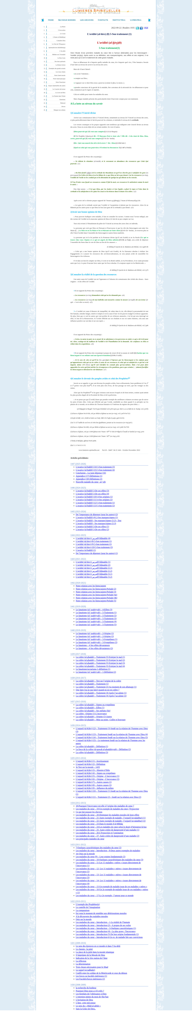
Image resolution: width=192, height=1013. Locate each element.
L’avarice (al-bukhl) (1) (86, 550)
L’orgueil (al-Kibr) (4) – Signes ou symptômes (95, 773)
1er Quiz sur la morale (85, 854)
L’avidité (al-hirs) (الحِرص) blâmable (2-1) (94, 568)
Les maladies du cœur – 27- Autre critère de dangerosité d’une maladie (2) (107, 836)
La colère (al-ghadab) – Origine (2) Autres (94, 716)
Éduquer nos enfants (59, 110)
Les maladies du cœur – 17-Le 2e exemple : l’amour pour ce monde (105, 895)
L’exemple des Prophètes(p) (88, 904)
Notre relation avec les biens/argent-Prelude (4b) (96, 598)
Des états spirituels (60, 61)
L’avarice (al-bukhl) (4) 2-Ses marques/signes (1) (97, 517)
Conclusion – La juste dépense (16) (91, 473)
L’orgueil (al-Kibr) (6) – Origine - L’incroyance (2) (97, 779)
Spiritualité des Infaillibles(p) (57, 47)
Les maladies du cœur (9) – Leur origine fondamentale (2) (100, 856)
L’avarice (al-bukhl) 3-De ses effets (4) (92, 494)
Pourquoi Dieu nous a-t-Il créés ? (90, 991)
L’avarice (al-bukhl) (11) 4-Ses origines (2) (94, 500)
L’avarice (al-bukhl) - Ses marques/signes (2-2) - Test (98, 520)
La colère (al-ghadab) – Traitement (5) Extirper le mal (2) (100, 660)
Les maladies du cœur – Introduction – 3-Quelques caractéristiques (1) (106, 928)
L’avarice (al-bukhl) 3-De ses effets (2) (92, 529)
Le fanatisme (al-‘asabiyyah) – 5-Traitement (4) (96, 621)
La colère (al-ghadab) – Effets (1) (90, 707)
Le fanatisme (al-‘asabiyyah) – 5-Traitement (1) (96, 612)
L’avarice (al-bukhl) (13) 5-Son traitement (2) (95, 506)
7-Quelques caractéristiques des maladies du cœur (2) (98, 848)
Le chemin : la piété (84, 949)
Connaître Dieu (61, 40)
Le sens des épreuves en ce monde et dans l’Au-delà (98, 946)
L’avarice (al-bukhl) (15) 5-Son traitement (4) (95, 470)
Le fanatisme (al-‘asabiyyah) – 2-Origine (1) (95, 633)
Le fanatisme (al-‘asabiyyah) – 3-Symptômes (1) (96, 639)
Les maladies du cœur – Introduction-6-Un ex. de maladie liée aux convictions (109, 937)
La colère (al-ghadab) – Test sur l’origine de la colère (98, 681)
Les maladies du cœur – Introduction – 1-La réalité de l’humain (103, 922)
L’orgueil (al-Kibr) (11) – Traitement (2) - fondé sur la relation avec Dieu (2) (108, 797)
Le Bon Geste (61, 58)
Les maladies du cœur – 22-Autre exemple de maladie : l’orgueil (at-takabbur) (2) (110, 821)
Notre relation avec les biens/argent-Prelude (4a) (96, 595)
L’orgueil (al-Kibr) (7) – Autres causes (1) (93, 782)
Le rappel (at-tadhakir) (85, 970)
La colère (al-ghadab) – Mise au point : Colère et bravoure (100, 720)
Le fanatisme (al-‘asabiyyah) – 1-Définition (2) (96, 672)
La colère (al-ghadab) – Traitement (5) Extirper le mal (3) (100, 663)
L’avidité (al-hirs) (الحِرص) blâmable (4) (93, 538)
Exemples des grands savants (57, 68)
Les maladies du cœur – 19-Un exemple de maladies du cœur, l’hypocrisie (107, 809)
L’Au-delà (62, 51)
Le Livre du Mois (60, 92)
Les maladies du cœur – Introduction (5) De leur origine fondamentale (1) (107, 934)
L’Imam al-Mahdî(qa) (59, 37)
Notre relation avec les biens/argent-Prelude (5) (96, 601)
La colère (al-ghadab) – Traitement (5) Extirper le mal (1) (100, 657)
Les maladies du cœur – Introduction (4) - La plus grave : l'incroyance (105, 931)
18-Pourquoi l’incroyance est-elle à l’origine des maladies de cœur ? (105, 806)
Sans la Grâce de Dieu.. (86, 1009)
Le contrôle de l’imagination (88, 907)
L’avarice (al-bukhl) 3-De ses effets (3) (92, 491)
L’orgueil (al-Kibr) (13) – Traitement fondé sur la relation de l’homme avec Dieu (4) (112, 734)
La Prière (62, 26)
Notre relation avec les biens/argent (91, 586)
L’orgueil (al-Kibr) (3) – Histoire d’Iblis (93, 770)
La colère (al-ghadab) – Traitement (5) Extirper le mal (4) (100, 666)
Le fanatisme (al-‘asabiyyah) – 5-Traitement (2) (96, 615)
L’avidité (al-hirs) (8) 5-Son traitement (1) (94, 541)
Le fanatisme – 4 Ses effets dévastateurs (93, 645)
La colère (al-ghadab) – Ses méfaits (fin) (93, 711)
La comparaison (82, 910)
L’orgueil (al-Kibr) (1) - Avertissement (92, 761)
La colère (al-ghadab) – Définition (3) (92, 752)
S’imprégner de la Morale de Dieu (90, 955)
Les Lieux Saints (60, 72)
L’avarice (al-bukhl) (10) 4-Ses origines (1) (94, 497)
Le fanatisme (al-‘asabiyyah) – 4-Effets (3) (94, 609)
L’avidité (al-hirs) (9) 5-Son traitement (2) (94, 544)
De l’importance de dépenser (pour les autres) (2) (97, 514)
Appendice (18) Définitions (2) (89, 479)
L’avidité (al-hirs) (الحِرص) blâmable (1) (93, 562)
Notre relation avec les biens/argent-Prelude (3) (96, 592)
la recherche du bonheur (86, 988)
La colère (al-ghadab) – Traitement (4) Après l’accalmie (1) (101, 693)
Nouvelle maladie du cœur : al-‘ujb (91, 482)
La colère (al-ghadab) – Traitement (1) (92, 684)
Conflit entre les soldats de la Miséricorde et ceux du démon (101, 973)
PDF (146, 28)
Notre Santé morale (59, 75)
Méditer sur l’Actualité (58, 54)
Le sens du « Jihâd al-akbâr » (88, 1006)
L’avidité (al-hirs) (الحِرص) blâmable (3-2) (94, 577)
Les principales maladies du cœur (90, 839)
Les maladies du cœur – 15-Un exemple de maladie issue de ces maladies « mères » (111, 886)
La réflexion (81, 961)
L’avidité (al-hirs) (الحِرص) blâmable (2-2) (94, 571)
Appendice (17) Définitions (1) (89, 476)
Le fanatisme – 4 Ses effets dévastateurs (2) (94, 648)
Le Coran (62, 33)
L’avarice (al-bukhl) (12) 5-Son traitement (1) (95, 503)
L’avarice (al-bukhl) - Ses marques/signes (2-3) (96, 523)
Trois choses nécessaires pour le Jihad (92, 967)
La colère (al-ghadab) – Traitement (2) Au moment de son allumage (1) (106, 687)
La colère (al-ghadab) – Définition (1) (92, 746)
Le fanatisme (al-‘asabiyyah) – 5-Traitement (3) (96, 618)
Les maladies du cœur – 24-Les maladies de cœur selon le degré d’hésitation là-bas (111, 827)
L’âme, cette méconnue (85, 1003)
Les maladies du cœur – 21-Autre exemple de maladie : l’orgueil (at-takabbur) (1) (110, 818)
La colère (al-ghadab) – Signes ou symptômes (95, 705)
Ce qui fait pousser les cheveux (89, 812)
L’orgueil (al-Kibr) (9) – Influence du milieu (94, 788)
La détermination (83, 964)
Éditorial (62, 103)
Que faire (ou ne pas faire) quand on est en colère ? (97, 690)
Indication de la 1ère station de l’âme (91, 958)
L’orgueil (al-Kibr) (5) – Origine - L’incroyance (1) (97, 776)
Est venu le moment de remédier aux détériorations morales (101, 913)
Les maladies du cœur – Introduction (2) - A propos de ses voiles (103, 925)
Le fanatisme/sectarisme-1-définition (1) (93, 669)
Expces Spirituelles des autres (56, 85)
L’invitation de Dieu (84, 1000)
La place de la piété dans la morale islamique (95, 952)
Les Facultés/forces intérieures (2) (90, 979)
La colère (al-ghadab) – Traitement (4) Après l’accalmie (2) (101, 696)
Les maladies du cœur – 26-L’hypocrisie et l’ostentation (99, 833)
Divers (63, 106)
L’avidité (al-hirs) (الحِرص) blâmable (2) (93, 565)
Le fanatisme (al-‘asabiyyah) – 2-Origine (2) (95, 636)
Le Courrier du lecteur (59, 89)
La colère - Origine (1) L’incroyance (91, 714)
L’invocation (61, 30)
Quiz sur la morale (84, 919)
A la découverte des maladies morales (92, 916)
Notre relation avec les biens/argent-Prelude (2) (96, 589)
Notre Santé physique (59, 78)
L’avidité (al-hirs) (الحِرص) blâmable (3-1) (94, 574)
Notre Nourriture (60, 82)
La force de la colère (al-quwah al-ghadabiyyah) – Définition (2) (103, 749)
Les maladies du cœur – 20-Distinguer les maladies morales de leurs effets (107, 815)
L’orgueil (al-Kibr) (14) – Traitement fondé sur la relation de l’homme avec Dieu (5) (112, 737)
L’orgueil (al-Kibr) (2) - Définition (90, 764)
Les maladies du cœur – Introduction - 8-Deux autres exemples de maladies (108, 850)
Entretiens (62, 99)
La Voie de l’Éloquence (58, 44)
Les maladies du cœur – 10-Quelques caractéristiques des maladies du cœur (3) (109, 860)
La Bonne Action (60, 65)
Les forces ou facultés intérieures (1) (91, 976)
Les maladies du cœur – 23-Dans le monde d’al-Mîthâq (99, 824)
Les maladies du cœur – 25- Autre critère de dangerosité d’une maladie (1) (107, 830)
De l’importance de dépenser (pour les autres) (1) (97, 553)
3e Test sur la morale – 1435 (88, 767)
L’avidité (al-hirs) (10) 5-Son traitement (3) (94, 547)
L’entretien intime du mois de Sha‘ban (92, 997)
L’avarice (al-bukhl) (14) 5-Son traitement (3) (95, 467)
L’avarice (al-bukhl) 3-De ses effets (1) (92, 526)
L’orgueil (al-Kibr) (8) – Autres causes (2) (93, 785)
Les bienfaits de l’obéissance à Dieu (91, 994)
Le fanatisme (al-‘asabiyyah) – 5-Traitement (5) (96, 624)
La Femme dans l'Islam (58, 96)
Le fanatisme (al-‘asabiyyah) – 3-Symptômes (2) (96, 642)
